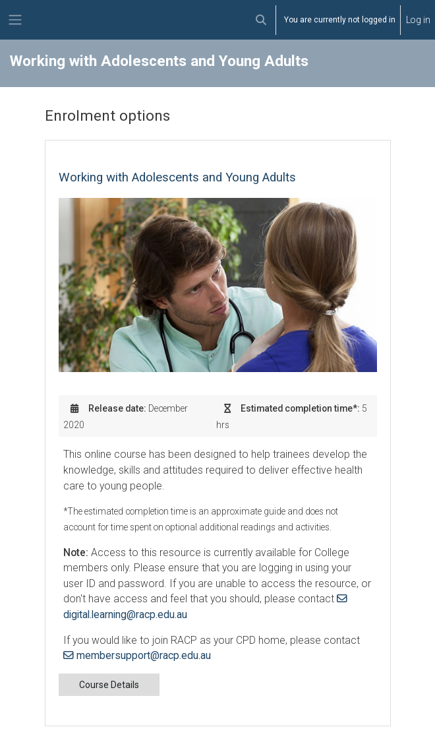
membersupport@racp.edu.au (143, 655)
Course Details (109, 684)
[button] (261, 20)
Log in (418, 20)
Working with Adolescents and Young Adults (177, 177)
